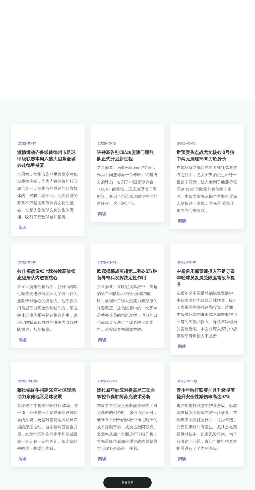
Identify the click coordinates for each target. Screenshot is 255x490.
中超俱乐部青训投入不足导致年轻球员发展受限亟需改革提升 (206, 276)
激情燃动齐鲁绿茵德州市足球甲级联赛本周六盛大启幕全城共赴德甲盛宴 (46, 158)
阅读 (22, 227)
